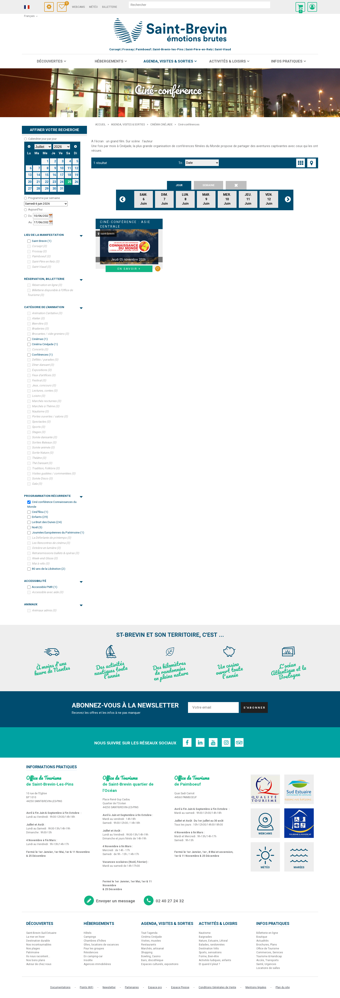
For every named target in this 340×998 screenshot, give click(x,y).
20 (29, 182)
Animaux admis (44, 610)
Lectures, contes (44, 391)
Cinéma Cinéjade (45, 344)
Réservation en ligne (47, 285)
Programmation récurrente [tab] (53, 496)
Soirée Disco (42, 478)
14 (38, 175)
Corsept (39, 246)
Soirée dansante (44, 437)
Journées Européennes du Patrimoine (58, 532)
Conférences (42, 354)
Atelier (38, 318)
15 (46, 175)
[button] (300, 7)
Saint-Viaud (41, 267)
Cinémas (40, 339)
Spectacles (41, 422)
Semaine (208, 185)
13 (29, 175)
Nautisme (40, 411)
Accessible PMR (44, 587)
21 (38, 182)
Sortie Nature (42, 453)
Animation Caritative (47, 313)
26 (76, 182)
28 (38, 188)
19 (76, 175)
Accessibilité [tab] (53, 581)
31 (61, 188)
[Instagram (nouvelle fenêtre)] (226, 742)
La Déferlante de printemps (51, 538)
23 (54, 182)
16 (54, 175)
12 (76, 168)
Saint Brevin (41, 241)
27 (29, 188)
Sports (38, 427)
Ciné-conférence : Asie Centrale (125, 224)
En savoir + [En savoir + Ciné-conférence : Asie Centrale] (129, 269)
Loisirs (38, 396)
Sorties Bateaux (44, 442)
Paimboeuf (41, 256)
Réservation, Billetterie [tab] (53, 279)
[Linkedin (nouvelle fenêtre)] (200, 742)
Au (30, 222)
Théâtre (39, 458)
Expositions (42, 370)
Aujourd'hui (35, 209)
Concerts (40, 349)
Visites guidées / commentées (53, 473)
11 (69, 168)
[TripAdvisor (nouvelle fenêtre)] (239, 742)
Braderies (40, 329)
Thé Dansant (42, 463)
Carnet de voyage (66, 3)
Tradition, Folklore (46, 468)
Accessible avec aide (47, 592)
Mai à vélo (40, 563)
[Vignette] (300, 163)
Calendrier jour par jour (42, 139)
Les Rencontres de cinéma (51, 543)
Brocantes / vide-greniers (50, 334)
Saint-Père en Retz (45, 261)
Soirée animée (43, 447)
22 (46, 182)
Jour (179, 185)
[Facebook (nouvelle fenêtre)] (187, 742)
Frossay (39, 251)
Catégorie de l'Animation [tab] (53, 307)
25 (69, 182)
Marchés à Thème (45, 406)
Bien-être (40, 323)
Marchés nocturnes (46, 401)
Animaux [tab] (53, 604)
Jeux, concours (44, 385)
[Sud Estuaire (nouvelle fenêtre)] (299, 789)
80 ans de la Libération (48, 568)
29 (46, 188)
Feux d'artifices (44, 375)
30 (54, 188)
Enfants (40, 517)
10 (61, 168)
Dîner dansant (43, 365)
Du (30, 216)
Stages (38, 432)
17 (61, 175)
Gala (37, 484)
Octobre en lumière (46, 548)
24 (61, 182)
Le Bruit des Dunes (47, 522)
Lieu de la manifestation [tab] (53, 235)
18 (69, 175)
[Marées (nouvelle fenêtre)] (299, 857)
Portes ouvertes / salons (50, 416)
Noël (37, 527)
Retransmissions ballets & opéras (55, 553)
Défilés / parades (45, 360)
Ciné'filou (40, 512)
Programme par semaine (44, 198)
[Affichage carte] (311, 163)
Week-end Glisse (45, 558)
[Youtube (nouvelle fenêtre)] (213, 742)
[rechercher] (199, 5)
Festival (39, 380)
